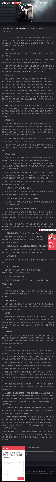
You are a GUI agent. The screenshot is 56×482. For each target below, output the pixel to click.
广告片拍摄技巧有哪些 (32, 447)
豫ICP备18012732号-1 (41, 471)
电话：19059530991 (41, 3)
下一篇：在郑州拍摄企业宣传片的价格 (13, 456)
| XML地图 (51, 471)
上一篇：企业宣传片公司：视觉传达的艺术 (14, 454)
